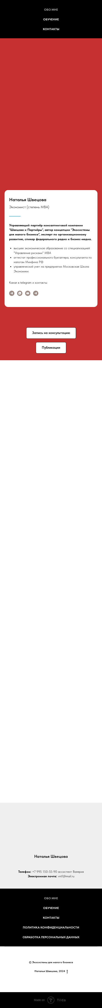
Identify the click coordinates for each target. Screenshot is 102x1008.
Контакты (51, 29)
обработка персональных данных (51, 937)
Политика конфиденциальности (51, 927)
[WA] (19, 293)
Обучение (51, 19)
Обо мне (51, 9)
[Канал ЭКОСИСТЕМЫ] (11, 293)
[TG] (35, 293)
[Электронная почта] (27, 293)
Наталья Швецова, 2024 (51, 971)
